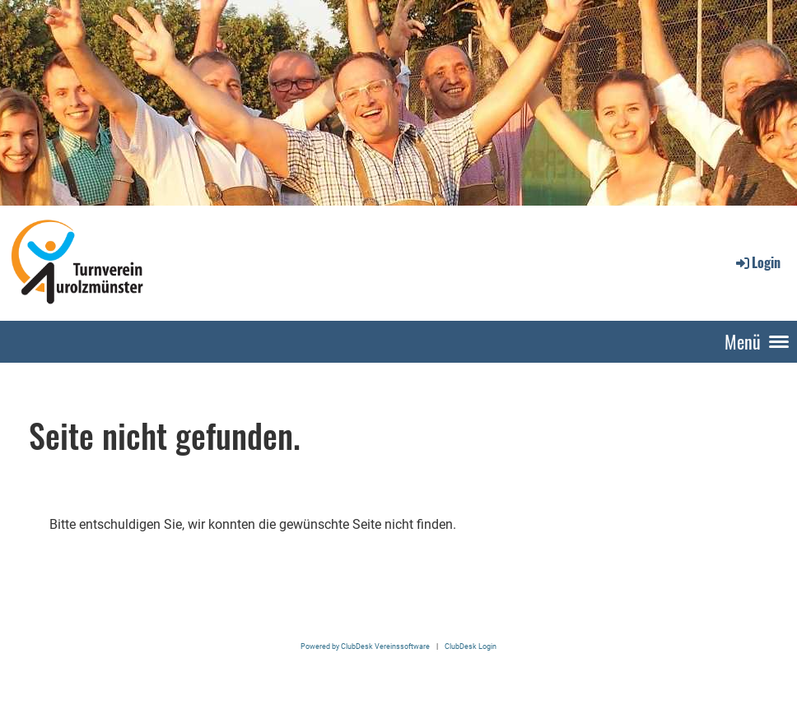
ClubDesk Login (470, 646)
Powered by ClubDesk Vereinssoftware (365, 646)
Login (757, 262)
